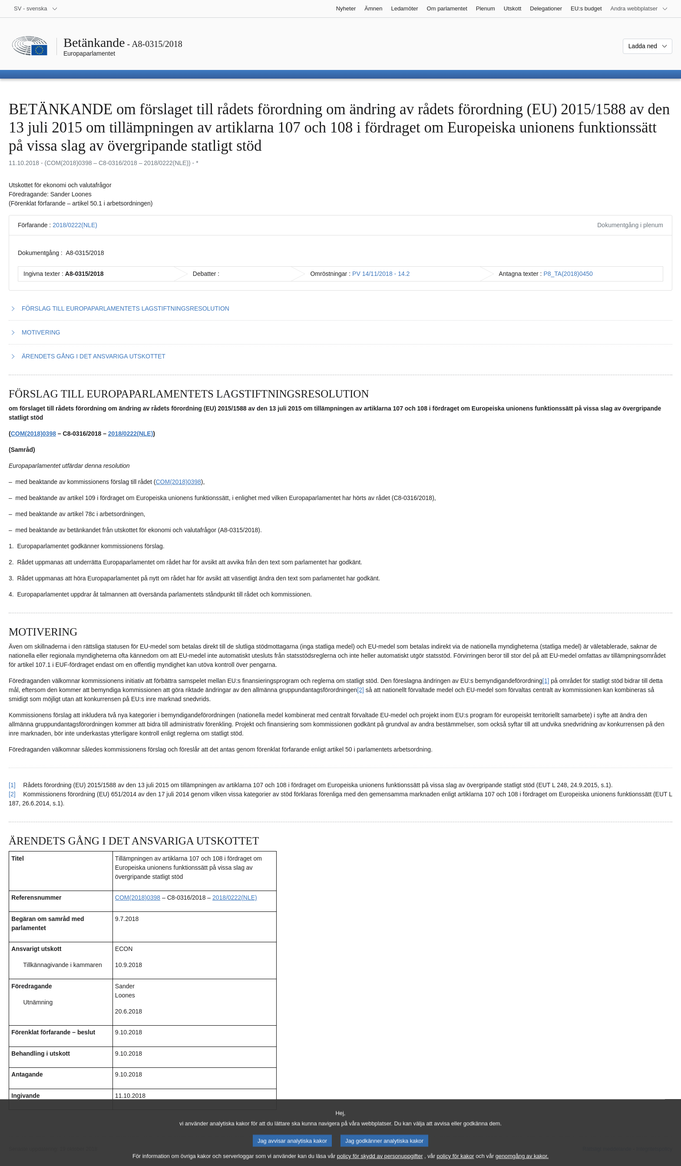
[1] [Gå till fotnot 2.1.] (545, 680)
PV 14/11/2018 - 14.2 (381, 273)
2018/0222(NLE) (75, 225)
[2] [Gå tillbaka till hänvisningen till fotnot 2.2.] (12, 794)
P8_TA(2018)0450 (567, 273)
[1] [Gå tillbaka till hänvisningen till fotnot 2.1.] (12, 785)
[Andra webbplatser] (639, 8)
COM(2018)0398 (33, 433)
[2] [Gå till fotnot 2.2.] (360, 689)
